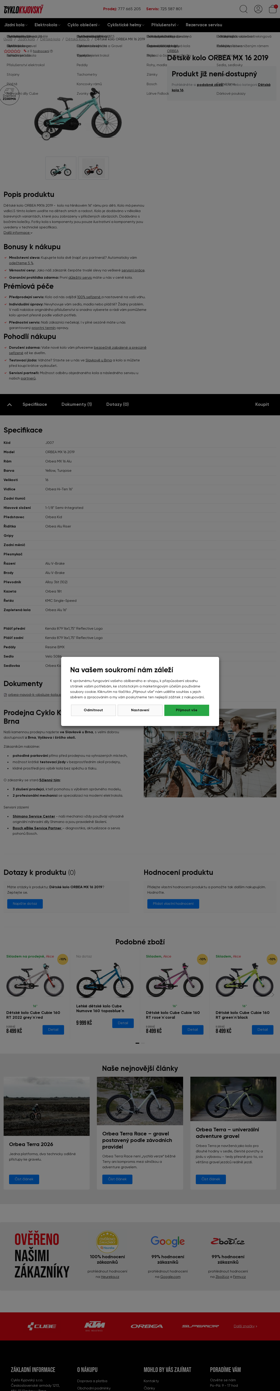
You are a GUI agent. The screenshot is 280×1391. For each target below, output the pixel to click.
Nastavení (140, 710)
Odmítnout (93, 710)
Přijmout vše (186, 710)
